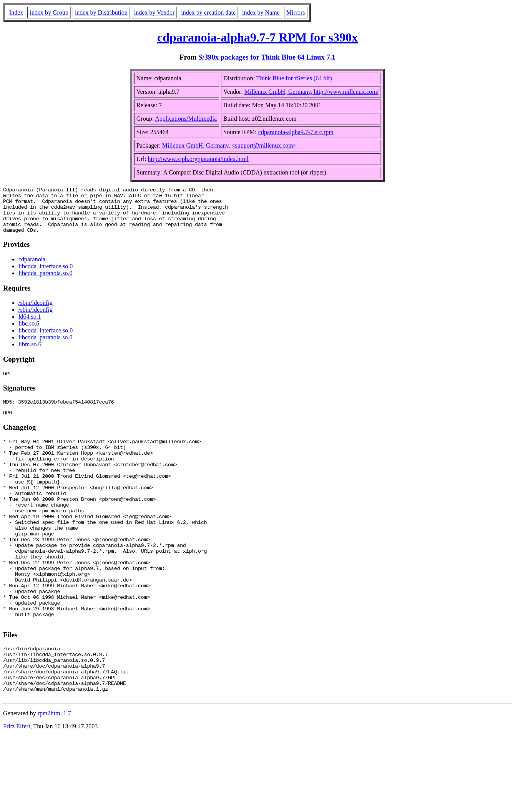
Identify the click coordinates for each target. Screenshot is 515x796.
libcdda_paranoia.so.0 (45, 282)
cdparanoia (31, 268)
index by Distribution (101, 12)
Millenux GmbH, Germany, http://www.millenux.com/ (311, 91)
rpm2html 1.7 (54, 773)
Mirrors (295, 12)
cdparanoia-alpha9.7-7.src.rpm (296, 132)
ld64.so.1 (29, 325)
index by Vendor (154, 12)
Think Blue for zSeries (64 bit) (294, 78)
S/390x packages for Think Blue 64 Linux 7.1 (267, 57)
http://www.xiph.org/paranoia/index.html (198, 159)
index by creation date (208, 12)
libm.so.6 (30, 353)
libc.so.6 (28, 332)
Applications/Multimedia (186, 118)
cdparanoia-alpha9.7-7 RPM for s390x (257, 37)
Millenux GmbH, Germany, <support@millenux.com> (229, 145)
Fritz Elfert (16, 786)
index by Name (261, 12)
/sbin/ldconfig (35, 312)
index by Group (49, 12)
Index (16, 12)
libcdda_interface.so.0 (45, 275)
